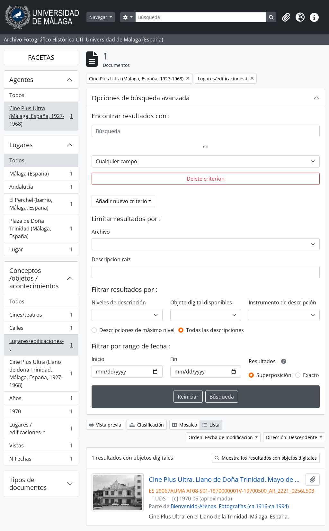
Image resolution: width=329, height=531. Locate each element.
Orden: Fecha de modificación (221, 437)
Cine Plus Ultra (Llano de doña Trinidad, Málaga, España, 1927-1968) (41, 373)
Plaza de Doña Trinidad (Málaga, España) (41, 228)
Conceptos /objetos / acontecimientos (34, 278)
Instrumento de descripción (282, 302)
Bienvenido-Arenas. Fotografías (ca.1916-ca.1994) (230, 506)
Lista (210, 425)
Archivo (101, 231)
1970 (41, 413)
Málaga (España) (41, 175)
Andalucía (41, 188)
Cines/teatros (41, 316)
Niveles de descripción (119, 302)
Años (41, 399)
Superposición (273, 375)
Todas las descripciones (215, 330)
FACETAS (41, 57)
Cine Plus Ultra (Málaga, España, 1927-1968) (41, 116)
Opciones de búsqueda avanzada (141, 98)
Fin (173, 359)
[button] (286, 17)
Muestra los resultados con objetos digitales (266, 458)
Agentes (21, 79)
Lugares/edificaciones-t (41, 345)
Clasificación (146, 425)
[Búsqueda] (200, 17)
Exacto (311, 375)
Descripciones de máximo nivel (136, 330)
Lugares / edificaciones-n (41, 428)
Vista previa (105, 425)
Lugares (21, 144)
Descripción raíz (111, 259)
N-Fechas (41, 460)
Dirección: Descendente (292, 437)
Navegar (99, 17)
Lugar (41, 251)
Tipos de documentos (28, 483)
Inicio (98, 359)
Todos (16, 95)
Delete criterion (206, 178)
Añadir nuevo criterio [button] (121, 201)
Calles (41, 329)
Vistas (41, 447)
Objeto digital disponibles (201, 302)
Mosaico (184, 425)
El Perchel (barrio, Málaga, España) (41, 203)
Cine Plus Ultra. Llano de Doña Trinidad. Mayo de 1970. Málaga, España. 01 (226, 479)
